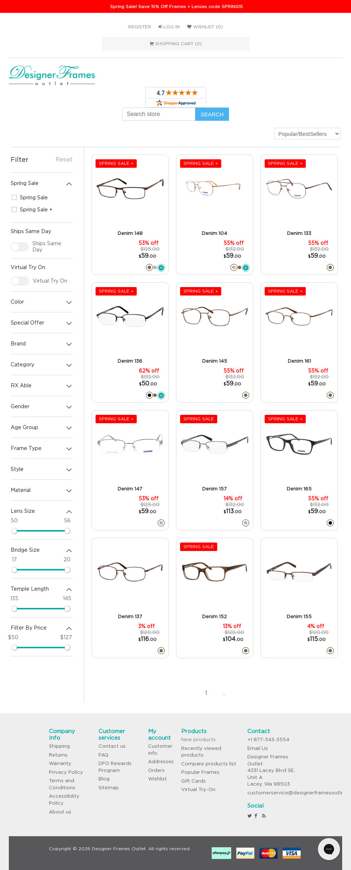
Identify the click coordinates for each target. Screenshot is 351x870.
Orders (156, 770)
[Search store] (159, 114)
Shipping (59, 746)
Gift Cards (193, 781)
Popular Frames (200, 772)
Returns (58, 755)
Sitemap (109, 787)
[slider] (14, 530)
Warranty (60, 763)
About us (60, 812)
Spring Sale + (32, 210)
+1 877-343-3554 (268, 739)
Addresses (161, 761)
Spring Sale (29, 197)
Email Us (257, 748)
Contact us (112, 746)
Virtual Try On (50, 281)
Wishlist (157, 779)
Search (212, 114)
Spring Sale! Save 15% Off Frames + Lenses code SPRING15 (176, 6)
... (224, 693)
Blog (104, 779)
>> (261, 693)
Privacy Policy (66, 772)
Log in (169, 26)
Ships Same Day (46, 246)
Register (139, 26)
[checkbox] (20, 246)
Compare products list (208, 763)
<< (169, 693)
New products (198, 739)
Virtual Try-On (198, 789)
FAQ (103, 755)
